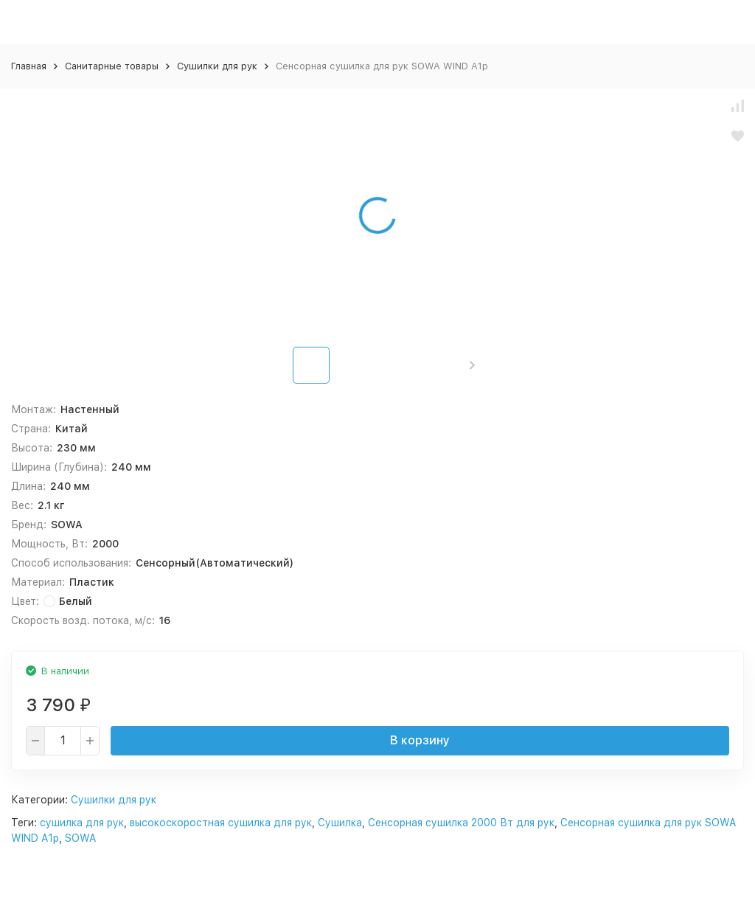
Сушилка (340, 822)
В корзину (420, 740)
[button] (472, 365)
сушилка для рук (82, 822)
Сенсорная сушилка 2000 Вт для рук (461, 822)
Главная (28, 66)
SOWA (80, 838)
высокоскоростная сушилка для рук (221, 822)
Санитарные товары (112, 66)
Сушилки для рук (217, 66)
